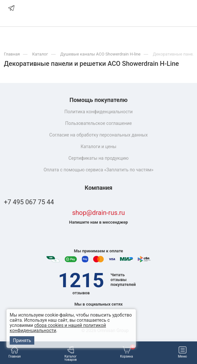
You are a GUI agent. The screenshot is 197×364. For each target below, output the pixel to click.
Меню (182, 352)
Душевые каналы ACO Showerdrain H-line (100, 54)
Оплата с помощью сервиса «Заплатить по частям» (99, 169)
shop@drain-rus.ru (98, 213)
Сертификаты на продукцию (98, 158)
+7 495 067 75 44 (29, 202)
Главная (14, 352)
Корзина (127, 352)
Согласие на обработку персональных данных (98, 134)
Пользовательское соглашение (98, 123)
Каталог (40, 54)
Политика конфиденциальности (98, 111)
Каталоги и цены (98, 146)
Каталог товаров (70, 353)
